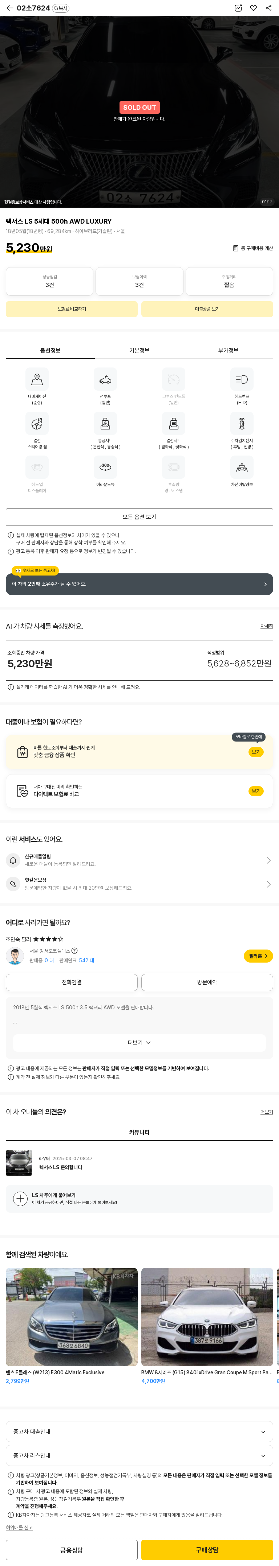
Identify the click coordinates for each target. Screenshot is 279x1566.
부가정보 (228, 350)
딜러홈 (255, 956)
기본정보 (139, 350)
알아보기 (139, 752)
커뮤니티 (139, 1132)
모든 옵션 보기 (139, 517)
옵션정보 (50, 350)
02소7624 (43, 8)
